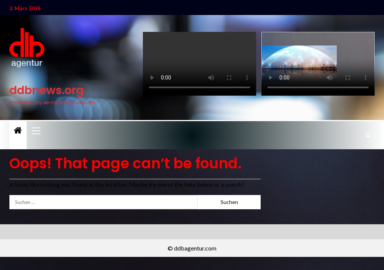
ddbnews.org (46, 90)
